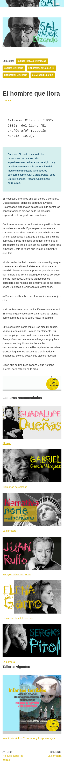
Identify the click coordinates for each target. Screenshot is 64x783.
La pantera (9, 661)
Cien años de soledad (15, 486)
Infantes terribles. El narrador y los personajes (29, 738)
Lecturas (7, 100)
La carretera (9, 530)
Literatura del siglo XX (41, 68)
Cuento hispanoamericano (31, 61)
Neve (13, 780)
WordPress (47, 780)
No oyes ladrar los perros (17, 574)
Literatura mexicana (15, 75)
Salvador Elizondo (42, 75)
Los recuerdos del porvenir (18, 618)
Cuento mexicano (13, 68)
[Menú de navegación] (57, 3)
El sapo (7, 443)
